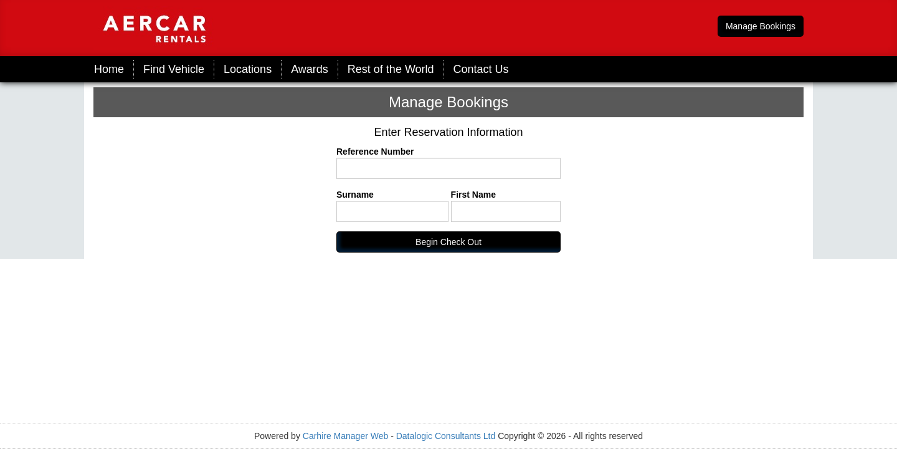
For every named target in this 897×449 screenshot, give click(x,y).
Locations (248, 69)
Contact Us (481, 69)
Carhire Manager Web (345, 436)
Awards (309, 69)
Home (109, 69)
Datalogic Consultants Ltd (446, 436)
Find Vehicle (173, 69)
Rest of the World (391, 69)
